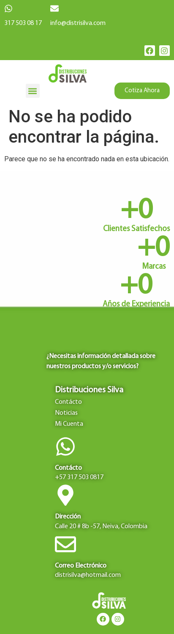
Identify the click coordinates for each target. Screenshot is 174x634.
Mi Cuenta (69, 424)
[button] (33, 91)
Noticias (66, 413)
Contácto (68, 402)
